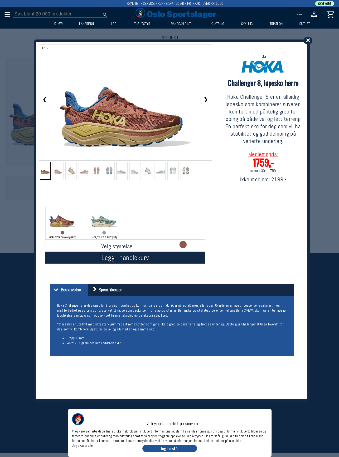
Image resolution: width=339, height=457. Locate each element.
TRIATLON (276, 23)
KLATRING (217, 23)
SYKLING (247, 23)
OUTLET (304, 23)
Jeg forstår (170, 448)
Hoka (263, 56)
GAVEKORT (324, 3)
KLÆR (58, 23)
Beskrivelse (66, 290)
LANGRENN (86, 23)
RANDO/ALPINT (181, 23)
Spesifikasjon (105, 290)
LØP (113, 23)
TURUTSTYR (142, 23)
